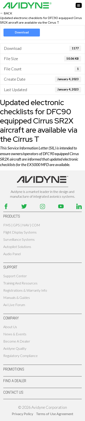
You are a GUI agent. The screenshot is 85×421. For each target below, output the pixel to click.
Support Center (15, 276)
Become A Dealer (16, 341)
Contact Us (13, 392)
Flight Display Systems (20, 232)
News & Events (14, 334)
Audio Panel (12, 254)
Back (6, 13)
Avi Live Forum (14, 305)
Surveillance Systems (19, 239)
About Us (10, 327)
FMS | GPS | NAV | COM (21, 225)
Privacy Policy (22, 414)
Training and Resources (20, 283)
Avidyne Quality (14, 348)
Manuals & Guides (16, 297)
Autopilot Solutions (17, 246)
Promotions (13, 369)
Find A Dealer (14, 380)
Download (22, 32)
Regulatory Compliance (20, 355)
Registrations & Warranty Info (25, 290)
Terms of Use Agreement (54, 414)
